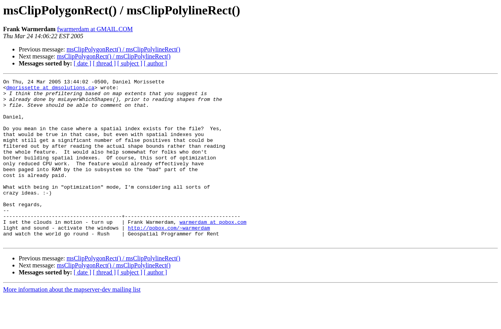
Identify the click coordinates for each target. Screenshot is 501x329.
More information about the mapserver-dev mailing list (71, 322)
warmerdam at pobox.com (212, 251)
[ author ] (155, 63)
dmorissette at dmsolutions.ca (50, 89)
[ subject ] (129, 63)
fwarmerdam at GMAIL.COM (95, 29)
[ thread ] (104, 63)
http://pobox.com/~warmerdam (169, 258)
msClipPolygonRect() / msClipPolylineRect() (124, 49)
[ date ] (82, 63)
